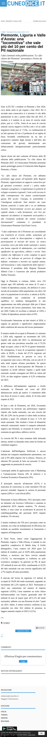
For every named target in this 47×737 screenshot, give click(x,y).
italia (3, 712)
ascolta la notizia (23, 631)
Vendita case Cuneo (39, 21)
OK (41, 733)
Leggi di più (31, 735)
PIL (2, 636)
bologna (5, 721)
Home (3, 21)
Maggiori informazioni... (10, 699)
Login (23, 661)
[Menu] (3, 3)
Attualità (9, 21)
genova (4, 718)
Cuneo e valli (17, 21)
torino (4, 715)
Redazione (6, 690)
